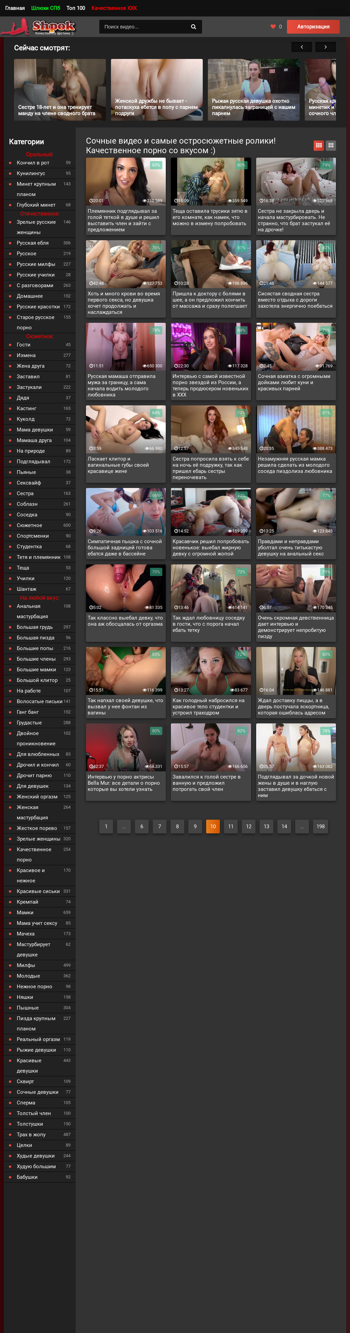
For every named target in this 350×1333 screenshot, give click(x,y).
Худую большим (36, 1166)
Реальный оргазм (38, 1039)
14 (284, 826)
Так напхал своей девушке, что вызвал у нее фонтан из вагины (125, 706)
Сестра (25, 493)
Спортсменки (33, 536)
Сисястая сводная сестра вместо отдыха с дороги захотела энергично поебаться (295, 300)
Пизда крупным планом (36, 1023)
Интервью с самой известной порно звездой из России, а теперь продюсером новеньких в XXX (210, 385)
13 (266, 826)
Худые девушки (36, 1156)
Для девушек (33, 786)
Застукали (29, 387)
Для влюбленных (38, 754)
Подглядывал (33, 461)
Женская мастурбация (32, 812)
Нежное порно (34, 986)
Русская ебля (33, 243)
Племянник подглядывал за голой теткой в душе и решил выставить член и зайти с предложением (123, 220)
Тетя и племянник (39, 557)
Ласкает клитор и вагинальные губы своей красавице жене (118, 465)
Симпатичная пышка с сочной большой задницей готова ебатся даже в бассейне (125, 547)
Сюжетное (29, 525)
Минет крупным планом (36, 189)
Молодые (28, 976)
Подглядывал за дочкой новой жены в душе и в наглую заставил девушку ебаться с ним (296, 786)
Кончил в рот (33, 163)
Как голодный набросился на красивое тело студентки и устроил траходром (209, 706)
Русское (26, 253)
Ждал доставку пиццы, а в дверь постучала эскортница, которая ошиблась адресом (293, 706)
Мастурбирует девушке (33, 949)
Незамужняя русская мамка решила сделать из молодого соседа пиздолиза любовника (295, 465)
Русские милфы (36, 264)
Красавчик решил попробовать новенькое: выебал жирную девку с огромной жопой (211, 547)
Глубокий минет (36, 205)
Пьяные (26, 472)
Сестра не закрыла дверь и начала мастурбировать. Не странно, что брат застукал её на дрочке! (294, 220)
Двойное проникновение (36, 738)
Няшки (25, 997)
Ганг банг (28, 712)
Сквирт (25, 1081)
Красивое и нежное (31, 875)
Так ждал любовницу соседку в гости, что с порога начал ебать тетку (209, 624)
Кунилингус (31, 173)
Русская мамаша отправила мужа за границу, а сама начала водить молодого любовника (121, 385)
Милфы (26, 965)
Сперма (26, 1103)
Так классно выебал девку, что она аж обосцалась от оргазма (125, 621)
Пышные (28, 1008)
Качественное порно (34, 854)
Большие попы (35, 648)
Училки (26, 578)
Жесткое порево (37, 828)
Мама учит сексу (37, 923)
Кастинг (26, 408)
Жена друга (31, 366)
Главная (15, 8)
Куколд (26, 419)
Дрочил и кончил (38, 765)
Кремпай (27, 902)
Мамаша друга (34, 440)
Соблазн (27, 504)
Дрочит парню (34, 775)
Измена (26, 355)
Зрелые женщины (39, 839)
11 (231, 826)
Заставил (28, 377)
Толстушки (30, 1124)
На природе (31, 451)
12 (248, 826)
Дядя (23, 398)
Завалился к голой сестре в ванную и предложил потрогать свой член (207, 783)
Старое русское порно (35, 322)
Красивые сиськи (38, 891)
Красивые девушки (29, 1065)
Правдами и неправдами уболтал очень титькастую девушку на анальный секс (291, 547)
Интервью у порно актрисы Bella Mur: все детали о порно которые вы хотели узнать (124, 783)
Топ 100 (75, 8)
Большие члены (36, 659)
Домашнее (30, 296)
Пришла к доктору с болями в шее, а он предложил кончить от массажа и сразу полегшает (210, 300)
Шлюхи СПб (45, 8)
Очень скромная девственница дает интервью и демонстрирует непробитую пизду (296, 627)
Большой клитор (37, 680)
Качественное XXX (114, 8)
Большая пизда (35, 638)
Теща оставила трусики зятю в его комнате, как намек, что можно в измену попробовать (210, 217)
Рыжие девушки (36, 1050)
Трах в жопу (31, 1135)
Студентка (29, 546)
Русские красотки (38, 307)
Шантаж (26, 589)
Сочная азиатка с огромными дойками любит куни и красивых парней (294, 382)
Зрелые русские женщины (36, 227)
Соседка (27, 515)
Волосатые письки (40, 701)
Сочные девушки (38, 1092)
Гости (23, 345)
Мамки (25, 912)
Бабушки (27, 1177)
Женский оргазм (37, 797)
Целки (24, 1145)
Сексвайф (29, 483)
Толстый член (34, 1113)
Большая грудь (35, 627)
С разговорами (35, 285)
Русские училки (36, 275)
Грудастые (29, 723)
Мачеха (26, 934)
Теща (23, 568)
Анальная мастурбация (32, 611)
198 (320, 826)
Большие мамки (36, 669)
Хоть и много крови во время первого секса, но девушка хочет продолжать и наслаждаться (124, 303)
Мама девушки (35, 430)
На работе (29, 691)
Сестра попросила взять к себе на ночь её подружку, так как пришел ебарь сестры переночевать (211, 468)
